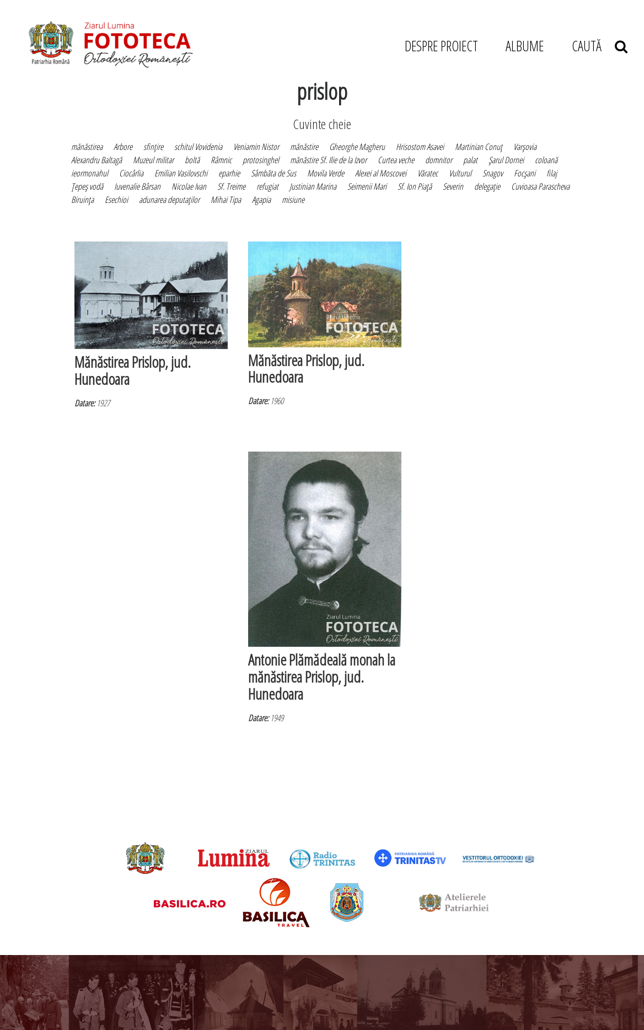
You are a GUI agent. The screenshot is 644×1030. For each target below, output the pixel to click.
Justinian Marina (312, 186)
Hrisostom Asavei (420, 147)
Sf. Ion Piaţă (415, 186)
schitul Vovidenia (198, 147)
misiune (293, 200)
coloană (546, 160)
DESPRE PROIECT (441, 45)
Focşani (524, 173)
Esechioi (116, 200)
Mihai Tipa (226, 200)
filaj (551, 173)
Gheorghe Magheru (357, 147)
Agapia (261, 200)
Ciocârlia (131, 173)
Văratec (427, 173)
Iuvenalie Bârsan (137, 186)
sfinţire (153, 147)
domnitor (438, 160)
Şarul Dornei (506, 160)
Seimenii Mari (367, 186)
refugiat (267, 186)
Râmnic (221, 160)
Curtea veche (396, 160)
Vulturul (460, 173)
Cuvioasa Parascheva (540, 186)
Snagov (492, 173)
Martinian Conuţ (478, 147)
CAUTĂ (599, 45)
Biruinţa (82, 200)
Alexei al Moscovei (380, 173)
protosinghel (261, 160)
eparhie (229, 173)
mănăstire (304, 147)
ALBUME (525, 45)
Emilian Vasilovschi (180, 173)
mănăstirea (87, 147)
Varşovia (524, 147)
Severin (453, 186)
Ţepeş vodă (87, 186)
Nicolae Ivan (188, 186)
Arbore (123, 147)
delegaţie (487, 186)
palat (470, 160)
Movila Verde (325, 173)
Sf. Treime (231, 186)
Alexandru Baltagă (96, 160)
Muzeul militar (153, 160)
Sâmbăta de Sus (273, 173)
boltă (192, 160)
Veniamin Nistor (256, 147)
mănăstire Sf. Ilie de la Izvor (328, 160)
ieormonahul (89, 173)
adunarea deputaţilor (169, 200)
